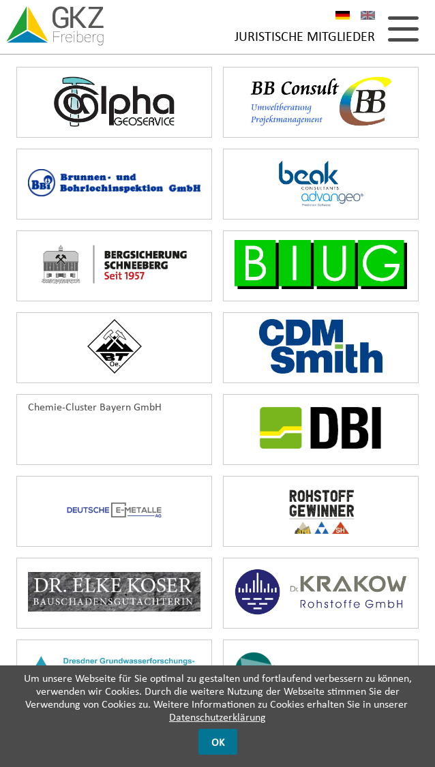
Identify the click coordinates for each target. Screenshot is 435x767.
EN (368, 17)
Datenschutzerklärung (217, 716)
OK (217, 742)
